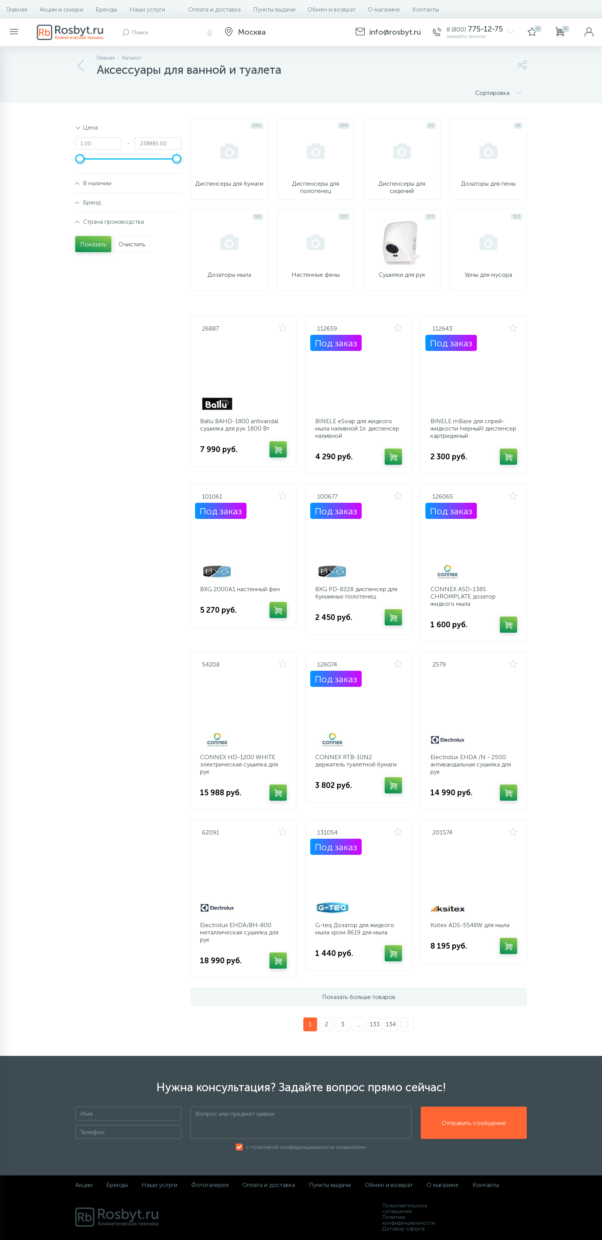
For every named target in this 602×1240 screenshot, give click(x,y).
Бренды (106, 9)
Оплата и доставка (214, 9)
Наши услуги (152, 9)
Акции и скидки (61, 9)
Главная (16, 9)
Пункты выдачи (274, 9)
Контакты (425, 9)
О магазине (384, 9)
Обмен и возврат (332, 9)
